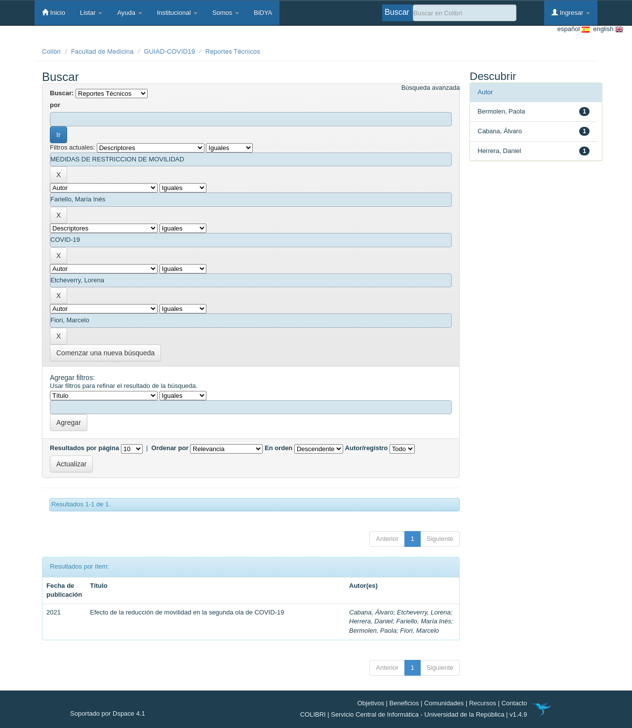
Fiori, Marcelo (419, 630)
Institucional (177, 12)
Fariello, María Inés (423, 621)
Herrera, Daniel (371, 621)
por (55, 105)
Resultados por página (84, 448)
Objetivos (370, 703)
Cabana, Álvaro (371, 612)
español (573, 29)
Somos (225, 12)
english (606, 29)
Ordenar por (170, 448)
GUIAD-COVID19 (169, 51)
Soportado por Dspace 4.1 (107, 713)
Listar (91, 12)
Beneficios (404, 703)
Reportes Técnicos (232, 51)
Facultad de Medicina (102, 51)
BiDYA (263, 12)
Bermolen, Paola (372, 630)
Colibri (51, 51)
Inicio (53, 12)
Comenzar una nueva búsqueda (105, 353)
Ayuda (129, 12)
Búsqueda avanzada (430, 87)
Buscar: (62, 93)
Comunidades (444, 703)
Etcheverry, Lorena (424, 612)
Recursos (482, 703)
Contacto (514, 703)
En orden (278, 448)
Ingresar (571, 12)
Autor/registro (366, 448)
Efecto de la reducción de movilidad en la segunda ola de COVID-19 (187, 612)
